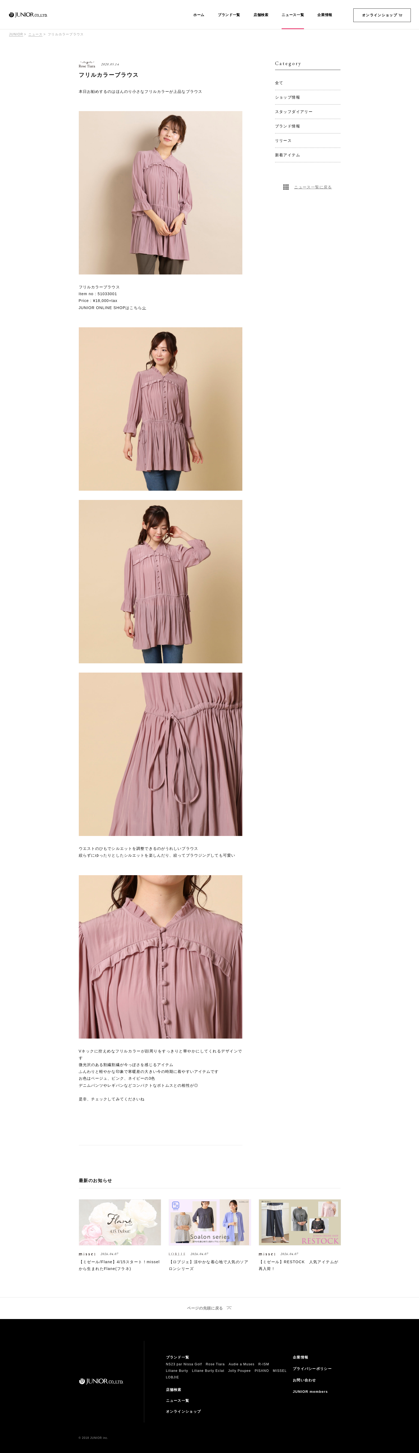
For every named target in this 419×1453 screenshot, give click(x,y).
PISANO (262, 1371)
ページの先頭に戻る (205, 1308)
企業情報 (324, 15)
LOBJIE (172, 1377)
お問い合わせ (304, 1380)
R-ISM (263, 1364)
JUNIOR (16, 34)
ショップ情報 (287, 97)
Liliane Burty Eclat (208, 1371)
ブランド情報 (287, 126)
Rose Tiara (215, 1364)
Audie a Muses (242, 1364)
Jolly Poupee (239, 1371)
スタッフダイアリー (294, 111)
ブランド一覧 (229, 15)
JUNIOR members (310, 1392)
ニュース (35, 34)
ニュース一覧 (293, 15)
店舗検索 (261, 15)
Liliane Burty (177, 1371)
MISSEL (280, 1371)
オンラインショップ (382, 15)
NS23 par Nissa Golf (184, 1364)
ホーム (198, 15)
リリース (283, 140)
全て (279, 83)
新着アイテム (287, 155)
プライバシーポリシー (312, 1369)
